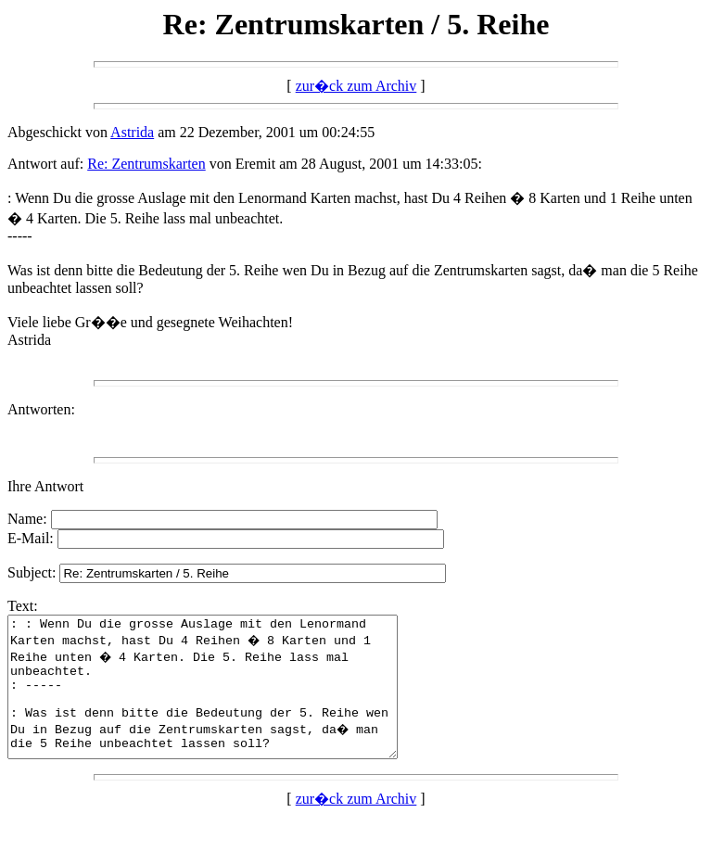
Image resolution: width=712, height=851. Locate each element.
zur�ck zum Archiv (356, 86)
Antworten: (41, 409)
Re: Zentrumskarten (146, 163)
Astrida (132, 132)
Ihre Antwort (45, 486)
